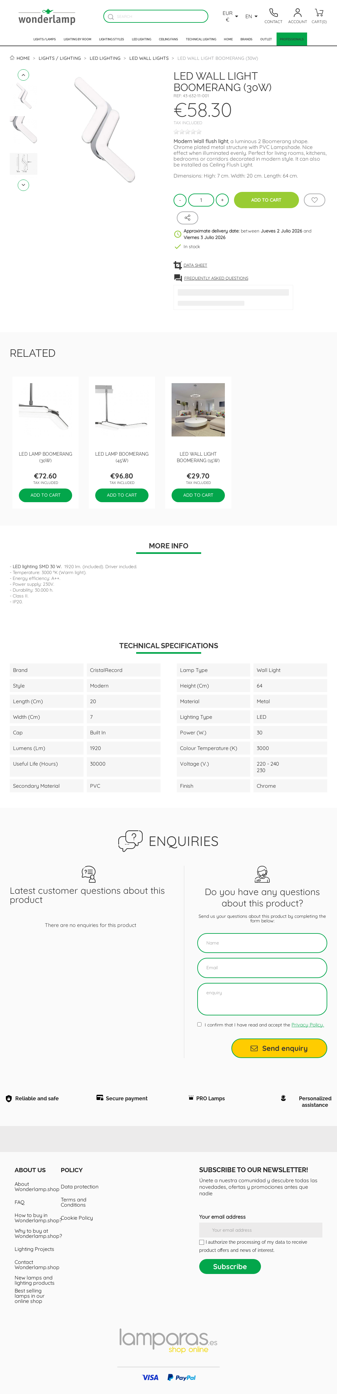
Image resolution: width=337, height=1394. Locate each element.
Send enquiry (279, 1048)
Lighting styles (111, 39)
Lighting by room (77, 39)
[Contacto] (273, 16)
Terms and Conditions (73, 1202)
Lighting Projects (34, 1249)
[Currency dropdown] (231, 16)
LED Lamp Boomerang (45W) (122, 456)
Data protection (79, 1186)
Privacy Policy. (308, 1025)
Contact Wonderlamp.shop (35, 1264)
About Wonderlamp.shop (35, 1186)
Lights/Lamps (44, 39)
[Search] (155, 16)
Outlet (266, 39)
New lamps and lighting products (35, 1280)
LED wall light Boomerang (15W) (198, 456)
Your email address (222, 1216)
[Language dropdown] (252, 16)
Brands (246, 39)
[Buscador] (110, 16)
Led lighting (141, 39)
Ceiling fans (168, 39)
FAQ (19, 1202)
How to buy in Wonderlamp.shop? (35, 1218)
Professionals (292, 39)
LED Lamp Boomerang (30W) (45, 456)
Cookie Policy (77, 1217)
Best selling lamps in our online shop (30, 1296)
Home (228, 39)
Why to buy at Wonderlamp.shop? (35, 1233)
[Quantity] (201, 200)
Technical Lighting (201, 39)
